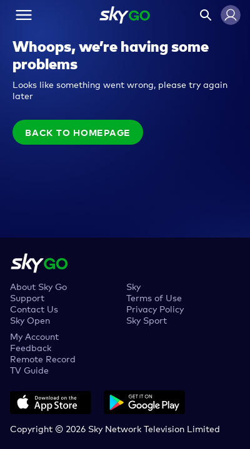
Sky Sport (146, 320)
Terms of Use (154, 297)
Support (27, 297)
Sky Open (30, 320)
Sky (133, 286)
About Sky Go (38, 286)
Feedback (30, 347)
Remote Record (43, 358)
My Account (34, 336)
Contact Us (34, 308)
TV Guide (29, 369)
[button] (231, 15)
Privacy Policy (155, 308)
